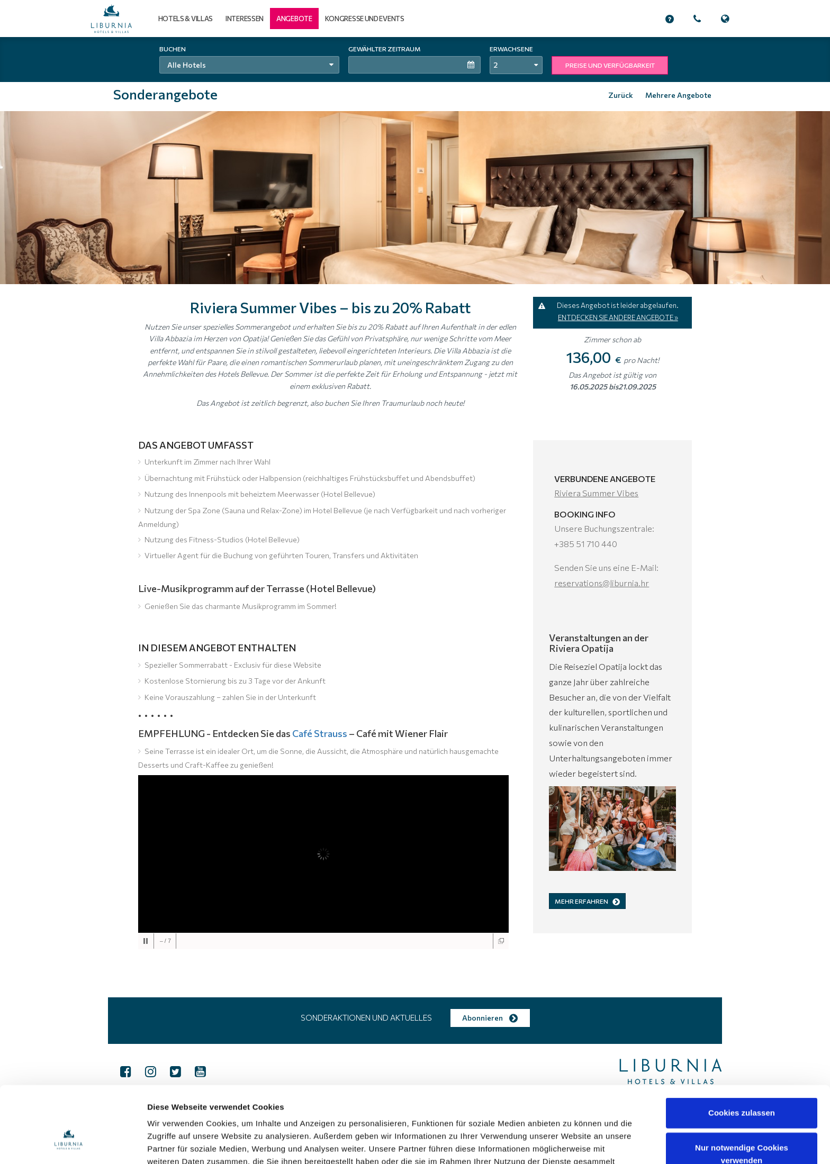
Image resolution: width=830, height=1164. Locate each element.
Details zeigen (560, 1143)
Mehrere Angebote (678, 94)
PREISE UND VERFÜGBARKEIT (610, 65)
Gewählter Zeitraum (384, 48)
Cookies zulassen (741, 1047)
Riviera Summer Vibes (596, 493)
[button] (294, 18)
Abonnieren (490, 1017)
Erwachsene (511, 48)
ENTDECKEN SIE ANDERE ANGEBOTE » (618, 317)
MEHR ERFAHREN (587, 901)
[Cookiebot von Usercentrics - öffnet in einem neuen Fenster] (68, 1143)
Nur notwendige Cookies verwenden (741, 1088)
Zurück (620, 94)
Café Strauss (319, 733)
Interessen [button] (244, 18)
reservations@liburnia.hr (601, 583)
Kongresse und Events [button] (364, 18)
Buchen (172, 48)
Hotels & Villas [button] (185, 18)
